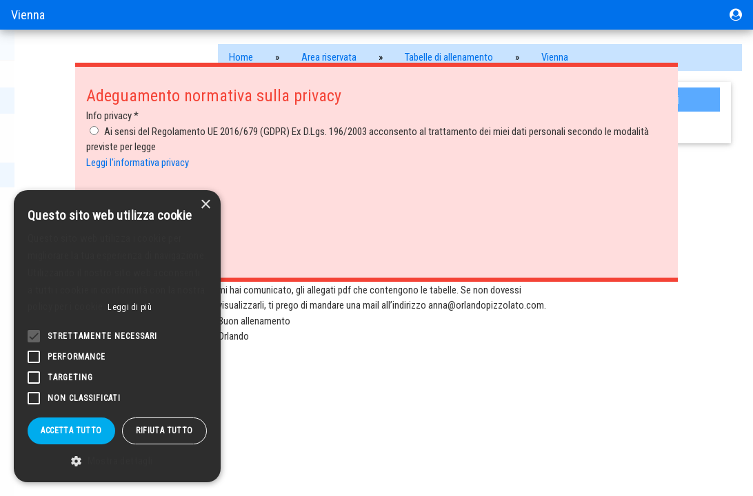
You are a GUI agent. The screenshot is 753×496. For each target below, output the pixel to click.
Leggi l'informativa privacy (137, 162)
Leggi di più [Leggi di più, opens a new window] (130, 307)
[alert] (117, 336)
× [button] (205, 205)
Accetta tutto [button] (71, 430)
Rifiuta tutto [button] (164, 430)
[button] (117, 461)
